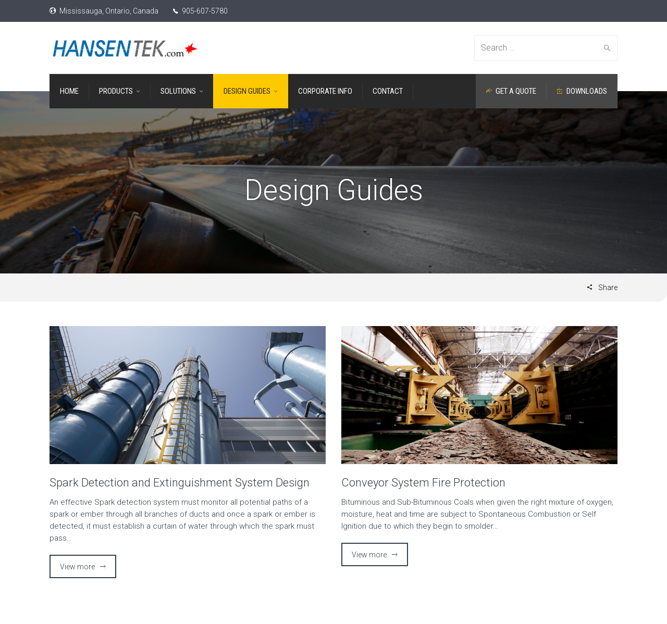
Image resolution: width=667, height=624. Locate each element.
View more (77, 567)
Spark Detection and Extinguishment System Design (180, 482)
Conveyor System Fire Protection (423, 482)
